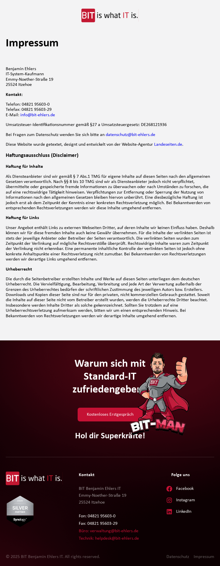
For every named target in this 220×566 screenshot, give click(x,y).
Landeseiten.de (168, 144)
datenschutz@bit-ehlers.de (130, 135)
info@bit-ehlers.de (37, 115)
